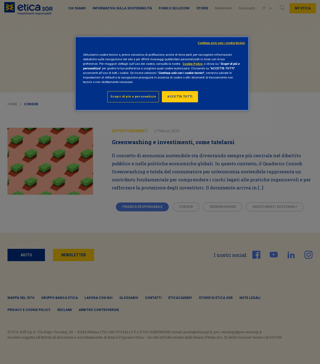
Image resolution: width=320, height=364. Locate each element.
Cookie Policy (192, 64)
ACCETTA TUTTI (179, 96)
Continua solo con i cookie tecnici (221, 43)
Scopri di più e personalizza (133, 96)
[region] (162, 73)
